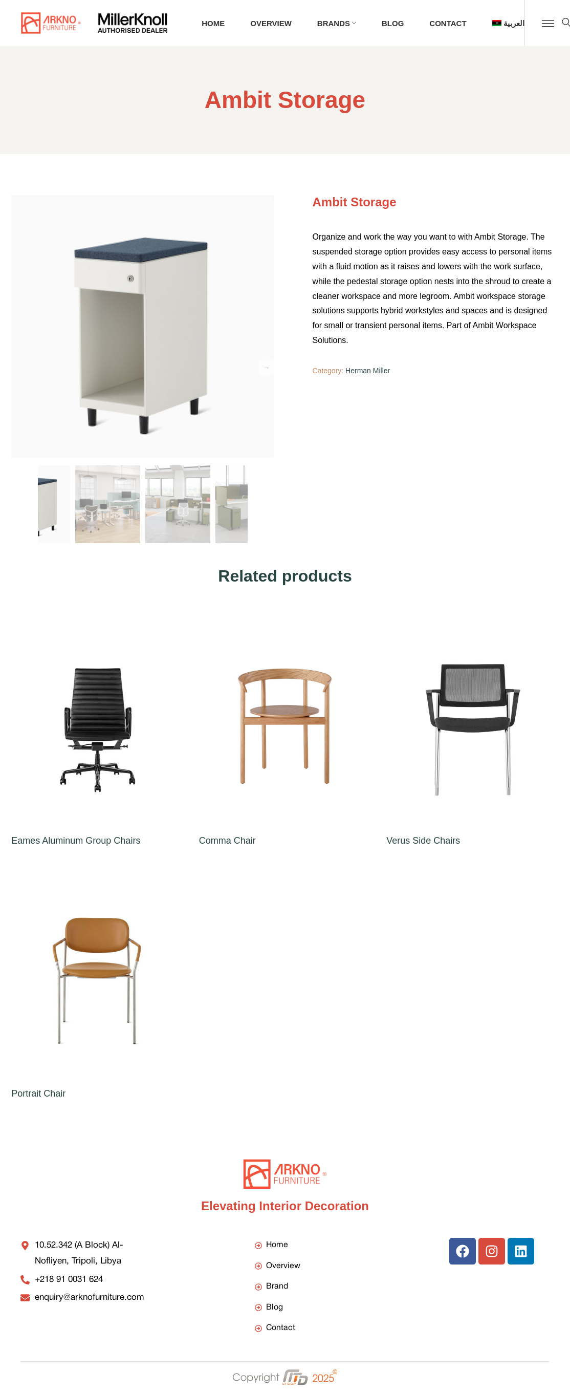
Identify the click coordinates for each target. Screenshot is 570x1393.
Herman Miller (367, 371)
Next (266, 367)
